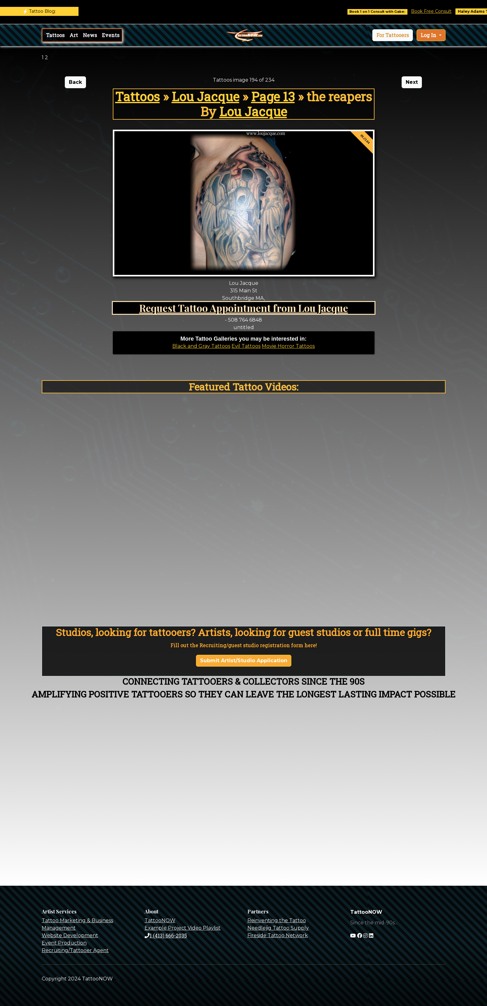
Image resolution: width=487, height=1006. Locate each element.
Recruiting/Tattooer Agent (75, 950)
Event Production (64, 943)
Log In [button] (429, 35)
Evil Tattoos (246, 346)
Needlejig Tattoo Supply (278, 928)
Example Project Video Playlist (183, 928)
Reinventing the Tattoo (276, 920)
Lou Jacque (205, 96)
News (90, 35)
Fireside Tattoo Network (277, 935)
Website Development (70, 935)
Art (73, 35)
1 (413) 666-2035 (166, 935)
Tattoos (55, 35)
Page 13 (273, 96)
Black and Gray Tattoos (201, 346)
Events (110, 35)
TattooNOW (160, 920)
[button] (392, 35)
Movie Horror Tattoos (288, 346)
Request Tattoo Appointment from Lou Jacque (243, 307)
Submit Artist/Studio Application (243, 660)
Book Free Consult (441, 11)
